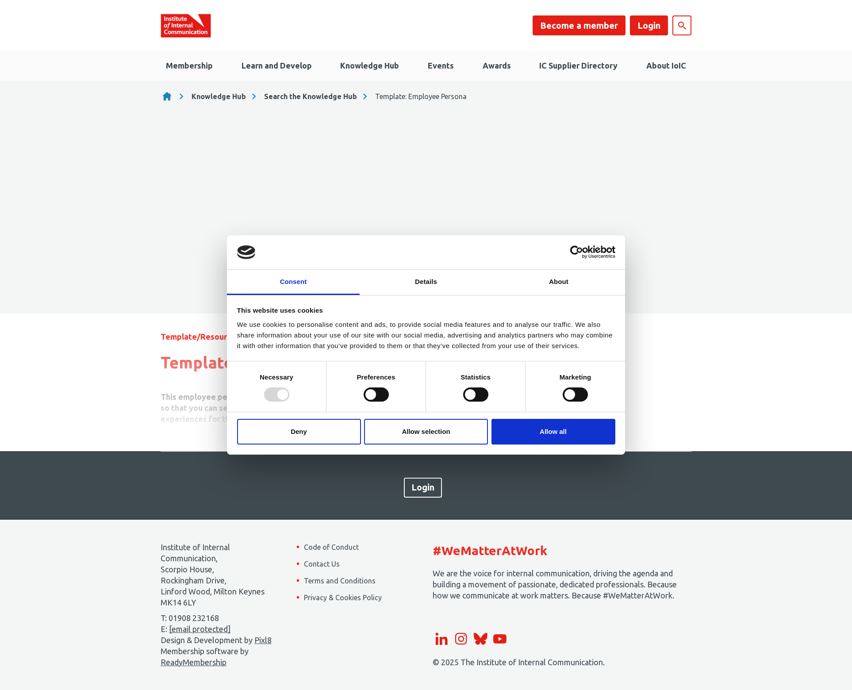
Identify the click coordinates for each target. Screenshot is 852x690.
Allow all (553, 431)
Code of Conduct (331, 547)
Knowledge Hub (369, 65)
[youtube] (500, 639)
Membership (189, 65)
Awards (497, 65)
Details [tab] (426, 281)
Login (648, 25)
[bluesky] (480, 639)
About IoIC (666, 65)
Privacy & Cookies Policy (343, 598)
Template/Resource (198, 336)
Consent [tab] (293, 281)
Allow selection (426, 431)
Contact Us (322, 564)
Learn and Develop (277, 65)
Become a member (579, 25)
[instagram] (461, 639)
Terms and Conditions (340, 581)
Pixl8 (263, 640)
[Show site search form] (681, 25)
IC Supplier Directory (578, 65)
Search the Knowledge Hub (310, 96)
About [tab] (558, 281)
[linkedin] (441, 639)
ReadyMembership (193, 662)
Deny (299, 431)
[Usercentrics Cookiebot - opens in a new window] (576, 252)
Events (441, 65)
